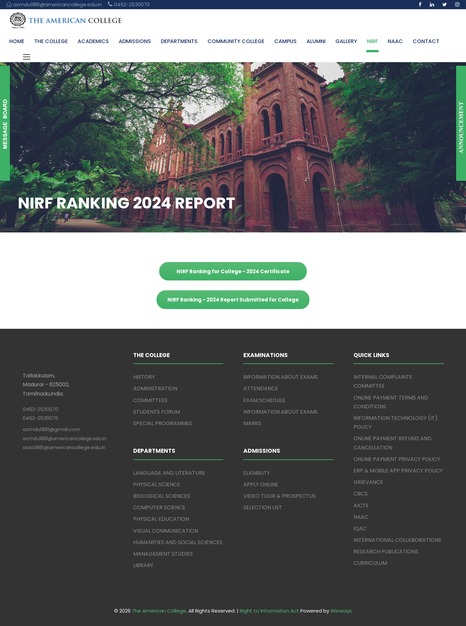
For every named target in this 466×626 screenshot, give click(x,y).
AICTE (361, 505)
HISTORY (144, 377)
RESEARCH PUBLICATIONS (386, 551)
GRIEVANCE (368, 482)
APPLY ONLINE (260, 484)
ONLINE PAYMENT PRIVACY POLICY (397, 459)
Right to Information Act (269, 610)
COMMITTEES (150, 400)
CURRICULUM (370, 563)
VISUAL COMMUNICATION (165, 531)
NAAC (395, 41)
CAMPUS (285, 41)
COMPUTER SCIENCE (159, 507)
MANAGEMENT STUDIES (163, 554)
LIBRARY (143, 565)
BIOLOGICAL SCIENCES (161, 496)
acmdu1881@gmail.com (51, 429)
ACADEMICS (93, 41)
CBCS (361, 493)
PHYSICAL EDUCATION (161, 519)
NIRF (372, 41)
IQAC (360, 528)
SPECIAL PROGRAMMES (162, 423)
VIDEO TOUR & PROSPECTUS (279, 496)
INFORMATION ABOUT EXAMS (280, 377)
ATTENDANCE (260, 388)
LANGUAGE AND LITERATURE (169, 473)
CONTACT (426, 41)
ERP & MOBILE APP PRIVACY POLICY (398, 470)
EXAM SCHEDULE (264, 400)
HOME (16, 41)
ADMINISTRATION (155, 388)
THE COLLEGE (51, 41)
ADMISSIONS (135, 41)
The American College (159, 610)
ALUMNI (316, 41)
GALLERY (346, 41)
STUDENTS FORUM (156, 412)
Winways (341, 610)
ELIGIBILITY (256, 473)
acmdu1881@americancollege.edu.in (65, 438)
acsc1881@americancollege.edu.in (64, 447)
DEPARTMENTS (179, 41)
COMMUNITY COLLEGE (236, 41)
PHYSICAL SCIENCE (156, 484)
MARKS (252, 423)
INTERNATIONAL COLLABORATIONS (397, 540)
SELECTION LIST (262, 507)
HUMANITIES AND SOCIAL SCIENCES (177, 542)
